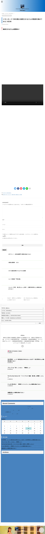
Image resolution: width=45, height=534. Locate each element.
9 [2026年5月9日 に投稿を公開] (34, 426)
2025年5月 (3, 470)
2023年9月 (3, 495)
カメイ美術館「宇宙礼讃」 (14, 279)
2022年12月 (3, 506)
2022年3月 (3, 517)
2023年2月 (3, 503)
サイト (3, 229)
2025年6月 (3, 469)
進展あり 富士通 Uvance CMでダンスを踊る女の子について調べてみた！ (14, 406)
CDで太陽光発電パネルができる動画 (17, 270)
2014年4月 (3, 519)
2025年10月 (3, 464)
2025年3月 (3, 472)
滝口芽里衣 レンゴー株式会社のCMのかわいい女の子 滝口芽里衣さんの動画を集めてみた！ (21, 439)
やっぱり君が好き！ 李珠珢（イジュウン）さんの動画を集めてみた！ (24, 384)
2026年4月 (3, 456)
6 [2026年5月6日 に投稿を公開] (16, 426)
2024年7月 (3, 482)
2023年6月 (3, 498)
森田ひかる (18, 194)
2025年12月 (3, 461)
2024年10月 (3, 479)
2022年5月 (3, 514)
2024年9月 (3, 480)
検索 (40, 323)
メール (3, 224)
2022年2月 (3, 518)
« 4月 (2, 434)
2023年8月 (3, 496)
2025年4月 (3, 471)
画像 (21, 194)
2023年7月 (3, 497)
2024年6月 (3, 484)
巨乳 (15, 194)
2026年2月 (3, 459)
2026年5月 (3, 455)
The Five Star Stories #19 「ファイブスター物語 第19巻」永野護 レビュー (17, 444)
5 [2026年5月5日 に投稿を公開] (10, 426)
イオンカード (9, 194)
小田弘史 (14, 413)
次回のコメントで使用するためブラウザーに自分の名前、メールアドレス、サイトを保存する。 (21, 234)
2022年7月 (3, 512)
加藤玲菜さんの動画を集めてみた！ (16, 392)
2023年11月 (3, 492)
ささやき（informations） (7, 192)
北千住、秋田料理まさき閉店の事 (7, 410)
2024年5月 (3, 485)
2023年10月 (3, 493)
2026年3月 (3, 458)
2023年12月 (3, 491)
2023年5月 (3, 500)
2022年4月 (3, 516)
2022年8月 (3, 511)
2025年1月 (3, 475)
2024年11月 (3, 477)
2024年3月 (3, 487)
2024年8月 (3, 481)
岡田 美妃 (16, 410)
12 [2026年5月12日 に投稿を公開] (10, 428)
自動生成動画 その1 (13, 262)
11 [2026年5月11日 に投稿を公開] (4, 428)
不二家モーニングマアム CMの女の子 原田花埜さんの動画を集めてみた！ (14, 408)
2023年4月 (3, 501)
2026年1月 (3, 460)
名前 (3, 219)
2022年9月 (3, 509)
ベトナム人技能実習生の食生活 (6, 413)
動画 (13, 194)
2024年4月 (3, 486)
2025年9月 (3, 465)
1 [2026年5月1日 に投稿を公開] (28, 423)
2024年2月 (3, 488)
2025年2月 (3, 474)
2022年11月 (3, 507)
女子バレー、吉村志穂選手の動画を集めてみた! (19, 254)
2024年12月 (3, 476)
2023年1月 (3, 505)
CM (6, 194)
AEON (4, 194)
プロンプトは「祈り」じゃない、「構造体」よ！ (19, 367)
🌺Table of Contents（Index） (15, 351)
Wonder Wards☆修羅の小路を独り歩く (24, 527)
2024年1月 (3, 490)
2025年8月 (3, 466)
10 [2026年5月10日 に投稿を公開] (40, 426)
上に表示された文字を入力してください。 (10, 238)
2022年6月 (3, 513)
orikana (30, 408)
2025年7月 (3, 468)
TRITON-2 (22, 10)
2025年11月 (3, 463)
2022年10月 (3, 508)
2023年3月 (3, 502)
